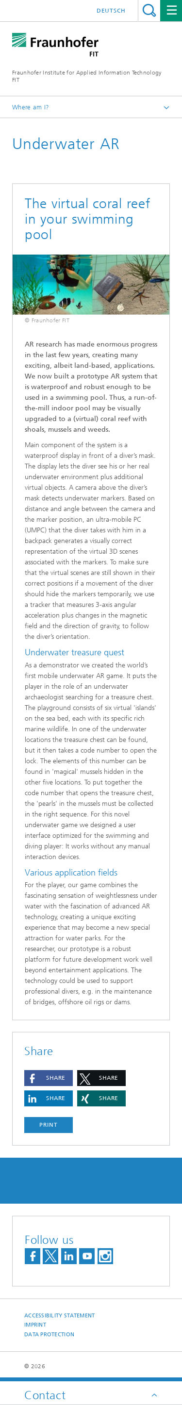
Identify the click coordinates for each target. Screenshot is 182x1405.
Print (48, 1124)
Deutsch (111, 10)
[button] (48, 1078)
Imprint (35, 1325)
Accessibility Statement (59, 1316)
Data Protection (49, 1334)
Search (149, 10)
